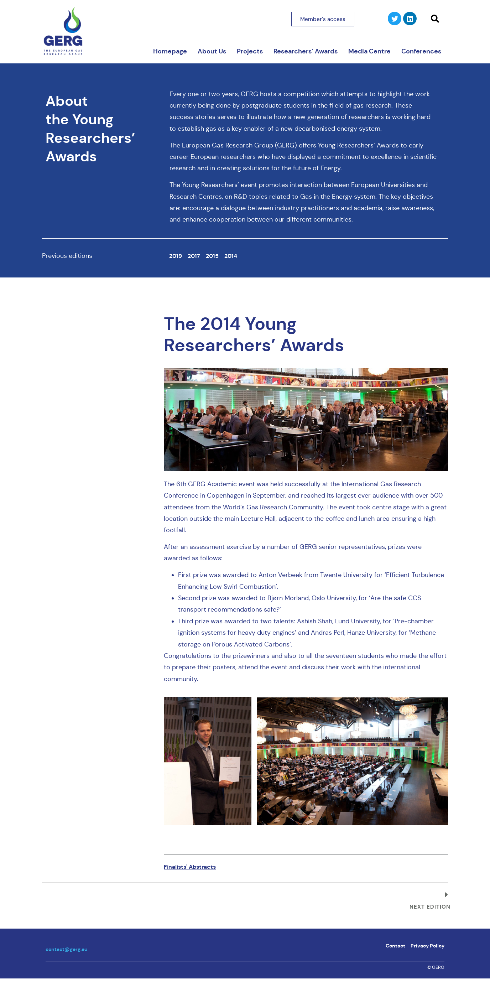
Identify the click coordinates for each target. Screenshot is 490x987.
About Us (212, 51)
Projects (250, 51)
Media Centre (369, 51)
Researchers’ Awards (305, 51)
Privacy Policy (427, 945)
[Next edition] (446, 895)
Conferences (421, 51)
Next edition (430, 906)
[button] (435, 19)
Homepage (170, 51)
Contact (395, 945)
